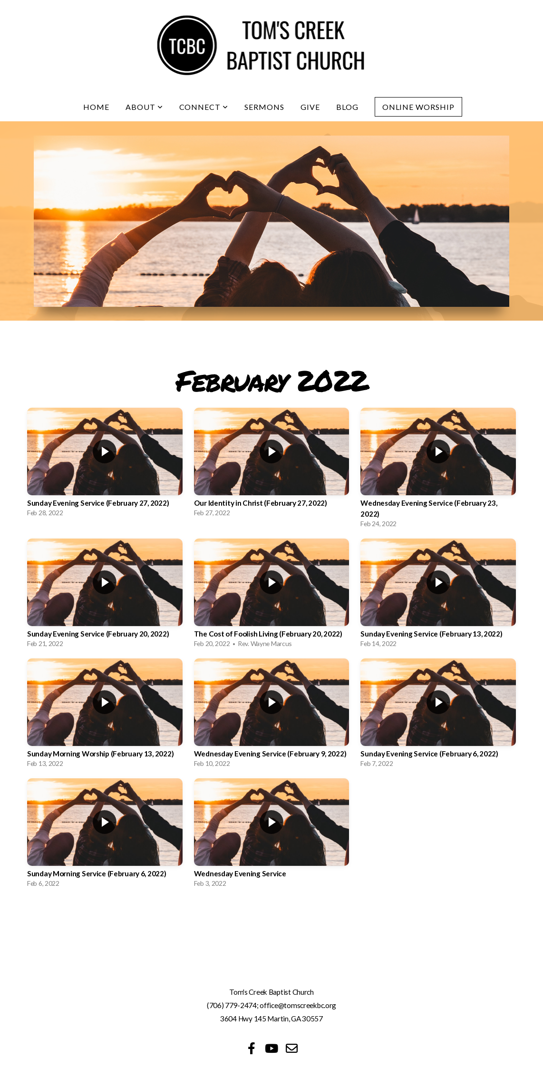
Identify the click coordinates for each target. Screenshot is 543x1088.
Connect (204, 106)
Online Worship (418, 106)
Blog (347, 106)
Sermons (264, 106)
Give (310, 106)
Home (96, 106)
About (144, 106)
